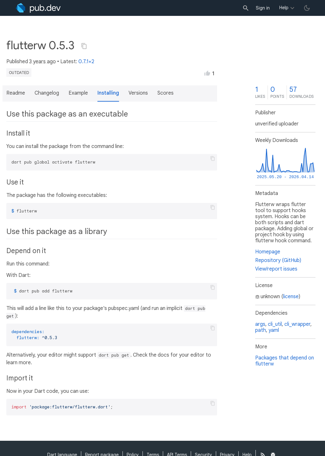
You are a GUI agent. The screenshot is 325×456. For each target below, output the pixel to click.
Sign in (263, 8)
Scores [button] (165, 93)
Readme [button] (15, 93)
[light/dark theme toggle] (307, 8)
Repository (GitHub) (278, 260)
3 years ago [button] (42, 61)
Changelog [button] (47, 93)
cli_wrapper (297, 324)
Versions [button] (138, 93)
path (260, 330)
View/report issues (276, 269)
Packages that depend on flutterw (284, 361)
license (291, 296)
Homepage (267, 252)
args (260, 324)
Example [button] (78, 93)
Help (284, 7)
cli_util (275, 324)
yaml (274, 330)
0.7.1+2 (86, 61)
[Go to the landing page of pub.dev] (38, 8)
